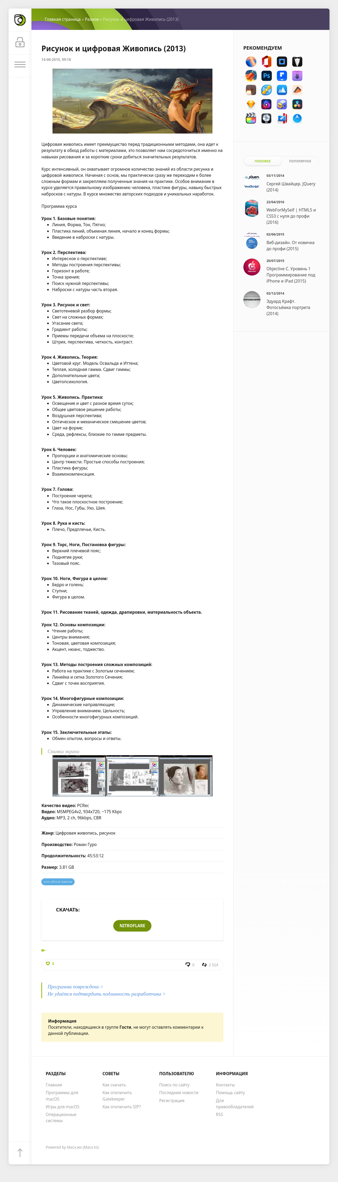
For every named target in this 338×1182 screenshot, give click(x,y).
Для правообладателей (235, 1104)
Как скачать (114, 1085)
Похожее (263, 161)
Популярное (300, 161)
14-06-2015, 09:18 (56, 59)
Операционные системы (61, 1118)
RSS (219, 1115)
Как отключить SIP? (121, 1107)
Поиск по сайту (174, 1085)
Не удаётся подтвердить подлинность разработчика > (106, 994)
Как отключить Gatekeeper (117, 1096)
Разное (92, 19)
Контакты (225, 1085)
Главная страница (63, 19)
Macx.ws (74, 1147)
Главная (54, 1085)
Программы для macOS (62, 1096)
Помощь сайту (230, 1093)
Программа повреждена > (75, 987)
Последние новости (178, 1093)
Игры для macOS (62, 1107)
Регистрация (171, 1101)
